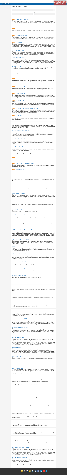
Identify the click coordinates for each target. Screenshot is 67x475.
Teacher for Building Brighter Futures (18, 403)
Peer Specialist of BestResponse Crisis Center (20, 327)
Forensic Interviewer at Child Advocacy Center (19, 261)
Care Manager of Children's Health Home (19, 275)
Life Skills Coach (14, 246)
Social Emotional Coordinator (17, 293)
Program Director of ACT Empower (22, 157)
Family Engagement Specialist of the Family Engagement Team (22, 229)
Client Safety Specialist (20, 100)
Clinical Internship (15, 377)
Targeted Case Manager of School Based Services (20, 239)
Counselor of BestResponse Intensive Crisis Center (20, 130)
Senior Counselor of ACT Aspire (17, 356)
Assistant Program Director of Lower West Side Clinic (25, 163)
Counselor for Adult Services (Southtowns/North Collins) (21, 447)
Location (35, 12)
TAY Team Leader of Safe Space (21, 35)
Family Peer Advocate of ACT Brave (18, 368)
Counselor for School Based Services (18, 337)
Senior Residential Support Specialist (18, 175)
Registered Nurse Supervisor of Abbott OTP (19, 318)
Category (13, 12)
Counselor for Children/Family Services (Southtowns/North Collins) (23, 146)
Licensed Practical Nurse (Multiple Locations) (19, 428)
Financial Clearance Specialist (21, 169)
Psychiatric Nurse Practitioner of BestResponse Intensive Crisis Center (24, 395)
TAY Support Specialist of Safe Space (22, 28)
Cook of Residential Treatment (17, 209)
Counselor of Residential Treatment (18, 183)
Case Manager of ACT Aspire (21, 86)
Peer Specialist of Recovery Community (22, 78)
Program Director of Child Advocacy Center (19, 214)
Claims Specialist (19, 42)
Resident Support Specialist (16, 347)
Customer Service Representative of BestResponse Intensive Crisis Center (24, 138)
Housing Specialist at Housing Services (22, 19)
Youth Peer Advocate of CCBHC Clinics (18, 193)
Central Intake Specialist (16, 202)
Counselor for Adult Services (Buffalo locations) (20, 457)
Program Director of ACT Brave (17, 66)
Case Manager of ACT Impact (21, 93)
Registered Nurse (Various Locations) (18, 50)
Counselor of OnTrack (19, 115)
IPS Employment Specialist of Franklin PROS (19, 253)
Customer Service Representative (17, 221)
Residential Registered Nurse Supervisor (19, 309)
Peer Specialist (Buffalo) (16, 420)
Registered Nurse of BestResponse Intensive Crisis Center (22, 122)
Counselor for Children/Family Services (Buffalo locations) (21, 436)
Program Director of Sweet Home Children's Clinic (20, 285)
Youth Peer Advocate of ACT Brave (18, 57)
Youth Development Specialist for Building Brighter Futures (22, 411)
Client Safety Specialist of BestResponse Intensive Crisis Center (27, 108)
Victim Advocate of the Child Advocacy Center (19, 268)
